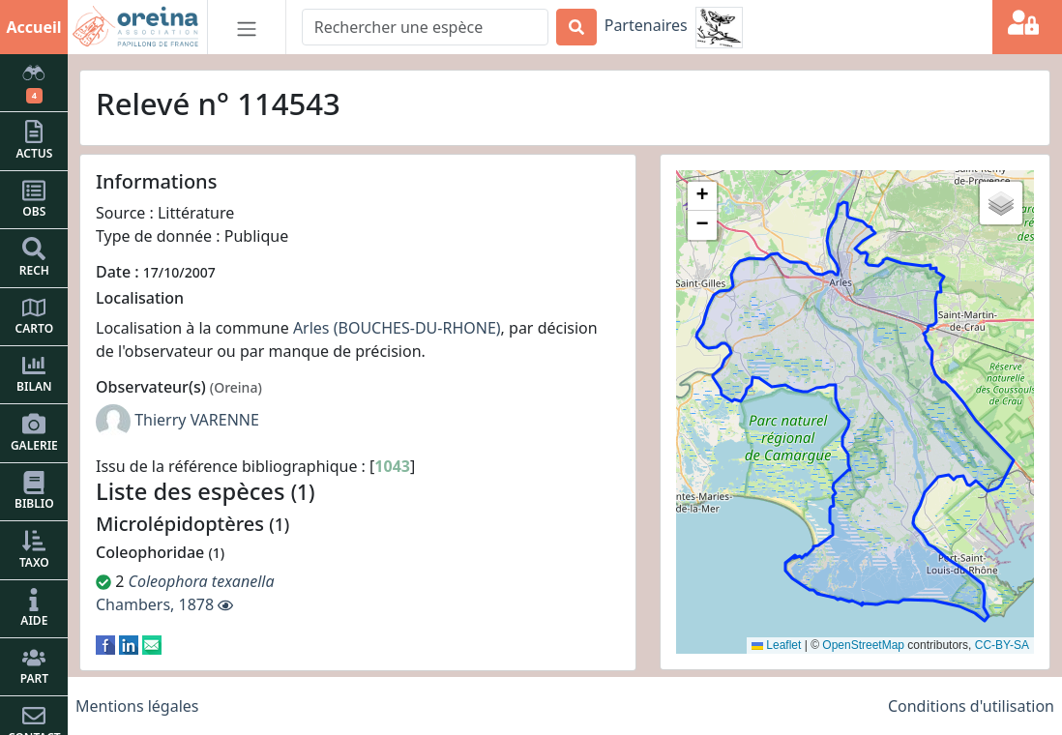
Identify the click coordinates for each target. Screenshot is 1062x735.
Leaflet (776, 645)
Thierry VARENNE (196, 419)
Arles (311, 327)
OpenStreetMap (863, 645)
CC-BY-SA (1002, 645)
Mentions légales (137, 706)
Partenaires (646, 25)
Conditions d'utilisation (971, 706)
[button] (702, 196)
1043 (392, 466)
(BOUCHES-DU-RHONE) (417, 327)
